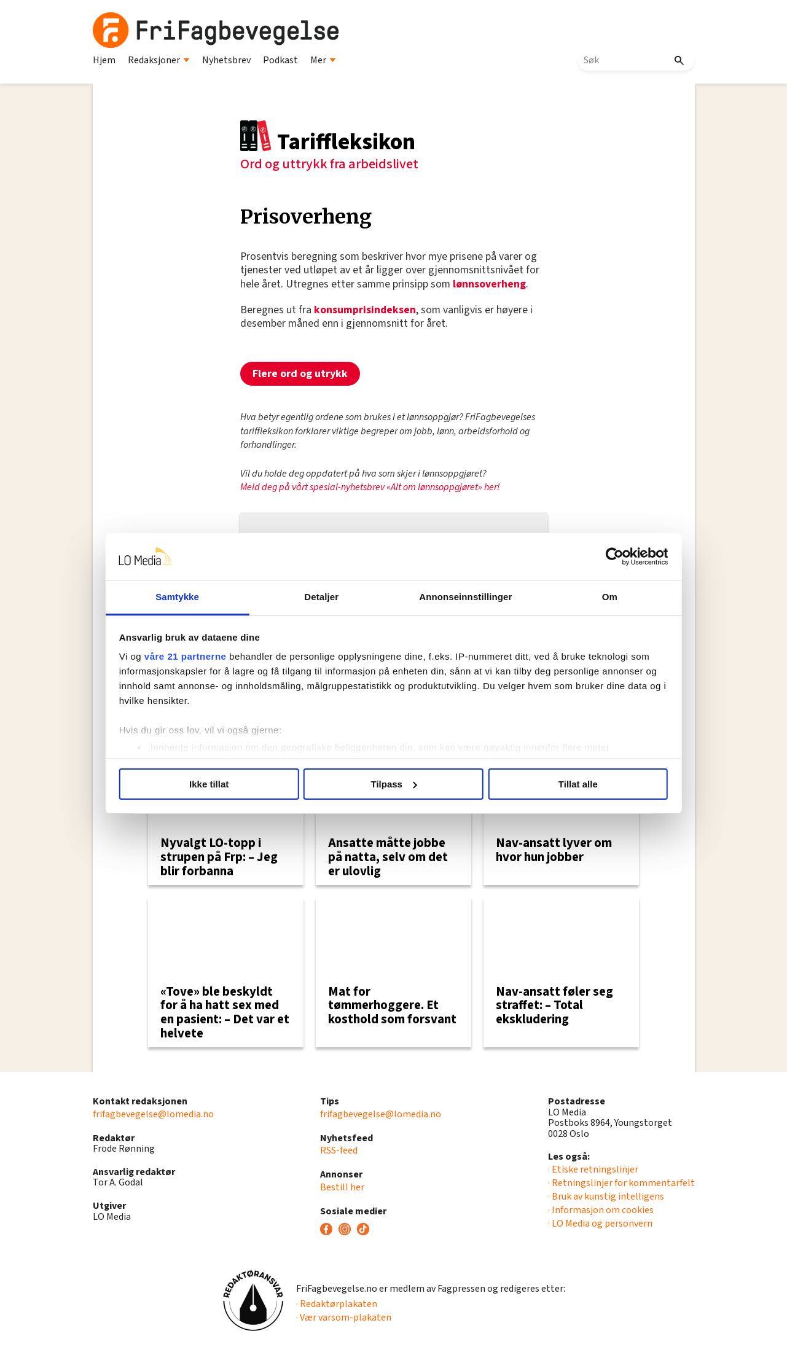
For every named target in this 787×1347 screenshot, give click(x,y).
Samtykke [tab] (186, 597)
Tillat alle (570, 784)
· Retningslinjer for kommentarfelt (621, 1183)
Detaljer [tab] (324, 597)
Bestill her (342, 1187)
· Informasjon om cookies (601, 1210)
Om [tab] (600, 597)
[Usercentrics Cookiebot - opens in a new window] (602, 556)
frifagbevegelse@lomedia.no (153, 1114)
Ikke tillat (217, 784)
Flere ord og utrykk (300, 373)
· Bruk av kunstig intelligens (606, 1196)
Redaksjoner (159, 60)
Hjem (104, 60)
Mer (323, 60)
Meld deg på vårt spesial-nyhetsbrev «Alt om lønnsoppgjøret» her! (370, 487)
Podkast (280, 60)
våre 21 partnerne (197, 656)
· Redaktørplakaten (336, 1304)
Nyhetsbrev (226, 60)
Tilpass (394, 784)
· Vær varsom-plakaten (343, 1317)
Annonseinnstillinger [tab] (462, 597)
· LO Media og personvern (600, 1223)
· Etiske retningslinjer (593, 1169)
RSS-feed (339, 1150)
